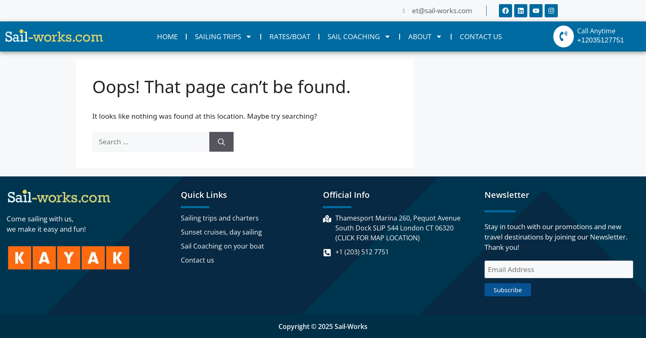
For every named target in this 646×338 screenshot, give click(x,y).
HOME (167, 36)
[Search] (221, 142)
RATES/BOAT (289, 36)
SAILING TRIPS (223, 36)
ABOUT (425, 36)
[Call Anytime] (563, 36)
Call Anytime (596, 30)
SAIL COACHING (359, 36)
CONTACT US (481, 36)
